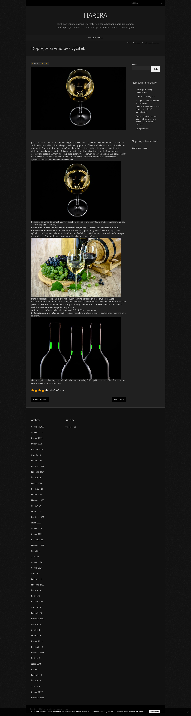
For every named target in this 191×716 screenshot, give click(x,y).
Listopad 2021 (37, 545)
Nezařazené (70, 426)
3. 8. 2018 (37, 63)
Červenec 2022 (38, 528)
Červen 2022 (37, 534)
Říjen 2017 (36, 680)
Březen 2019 (37, 647)
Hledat (135, 64)
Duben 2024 (36, 483)
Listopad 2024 (37, 472)
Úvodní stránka (95, 38)
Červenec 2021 (38, 562)
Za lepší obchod (142, 128)
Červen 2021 (37, 567)
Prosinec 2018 (37, 652)
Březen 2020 (37, 601)
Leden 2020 (36, 613)
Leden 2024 (36, 494)
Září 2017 (35, 686)
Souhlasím (154, 712)
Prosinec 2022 (37, 517)
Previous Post (40, 399)
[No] (187, 712)
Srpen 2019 (36, 635)
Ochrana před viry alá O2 (146, 96)
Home (129, 43)
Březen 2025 (37, 449)
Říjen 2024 (36, 477)
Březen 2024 (37, 488)
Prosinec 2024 (37, 466)
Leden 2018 (36, 675)
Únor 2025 (36, 455)
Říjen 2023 (36, 505)
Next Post (119, 399)
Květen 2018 (37, 669)
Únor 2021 (36, 573)
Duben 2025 (36, 443)
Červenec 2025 (38, 426)
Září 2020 (35, 596)
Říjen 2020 (36, 590)
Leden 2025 (36, 460)
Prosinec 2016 (37, 697)
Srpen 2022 (36, 522)
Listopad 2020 (37, 584)
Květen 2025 (37, 438)
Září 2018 (35, 658)
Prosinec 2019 (37, 618)
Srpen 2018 (36, 664)
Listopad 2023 (37, 500)
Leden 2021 (36, 579)
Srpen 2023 (36, 511)
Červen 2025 (37, 432)
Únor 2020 (36, 607)
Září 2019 (35, 630)
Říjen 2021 (36, 551)
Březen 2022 (37, 539)
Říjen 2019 (36, 624)
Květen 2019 (37, 641)
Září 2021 (35, 556)
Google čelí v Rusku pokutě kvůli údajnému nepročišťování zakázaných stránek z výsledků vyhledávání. (148, 106)
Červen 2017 (37, 692)
